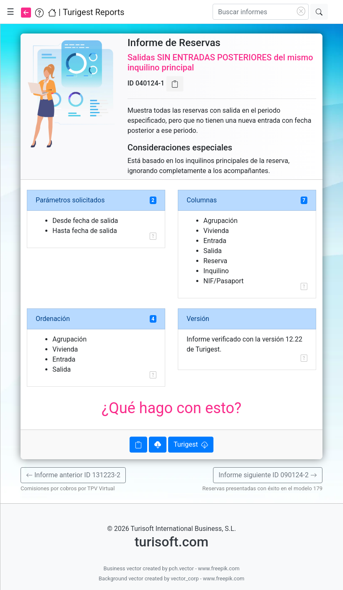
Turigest (191, 444)
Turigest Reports (94, 12)
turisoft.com (171, 542)
